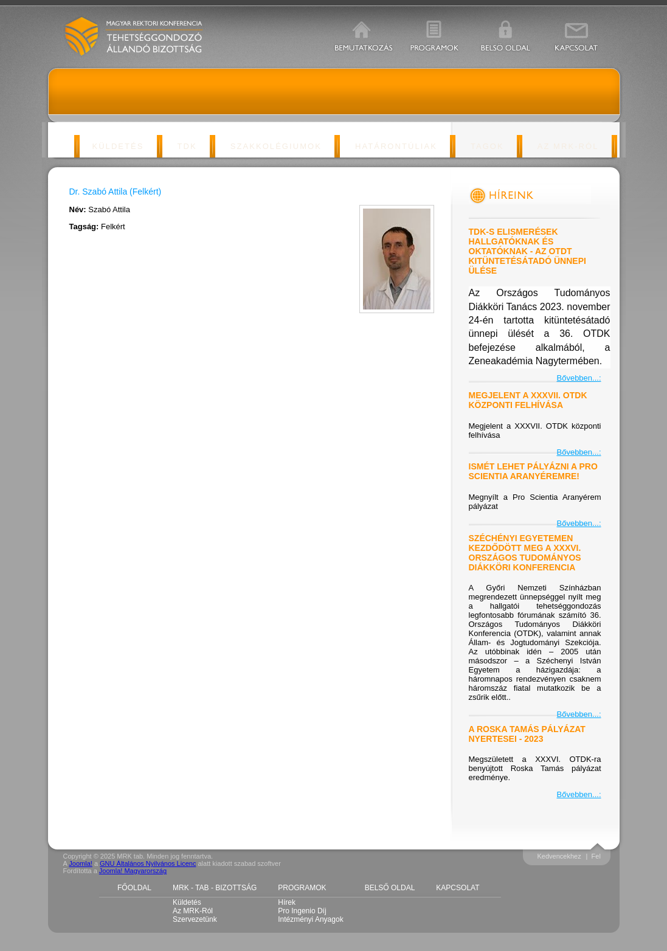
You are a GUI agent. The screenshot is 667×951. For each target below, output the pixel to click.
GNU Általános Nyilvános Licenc (148, 863)
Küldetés (117, 146)
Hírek (286, 902)
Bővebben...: (579, 377)
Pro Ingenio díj (302, 911)
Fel (596, 856)
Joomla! (80, 863)
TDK (187, 146)
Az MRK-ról (568, 146)
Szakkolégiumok (276, 146)
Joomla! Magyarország (133, 870)
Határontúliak (396, 146)
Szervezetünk (195, 919)
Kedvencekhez (559, 856)
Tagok (487, 146)
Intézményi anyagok (310, 919)
